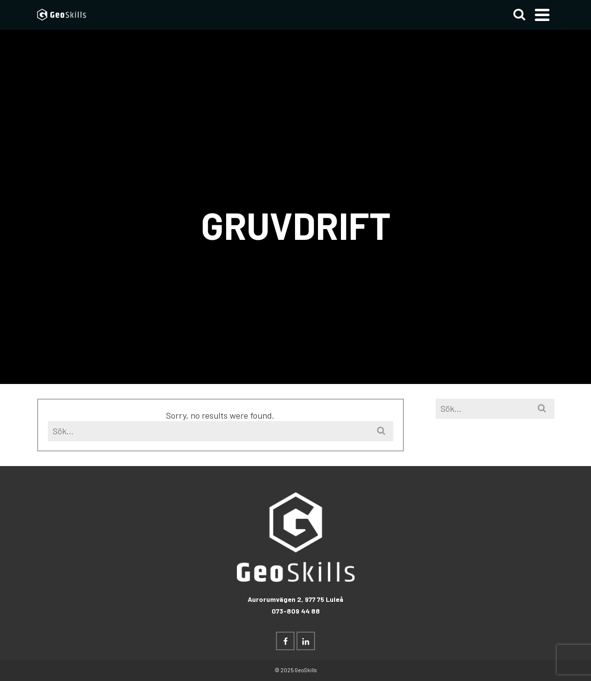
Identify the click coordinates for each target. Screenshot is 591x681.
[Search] (519, 14)
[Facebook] (285, 641)
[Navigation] (542, 14)
